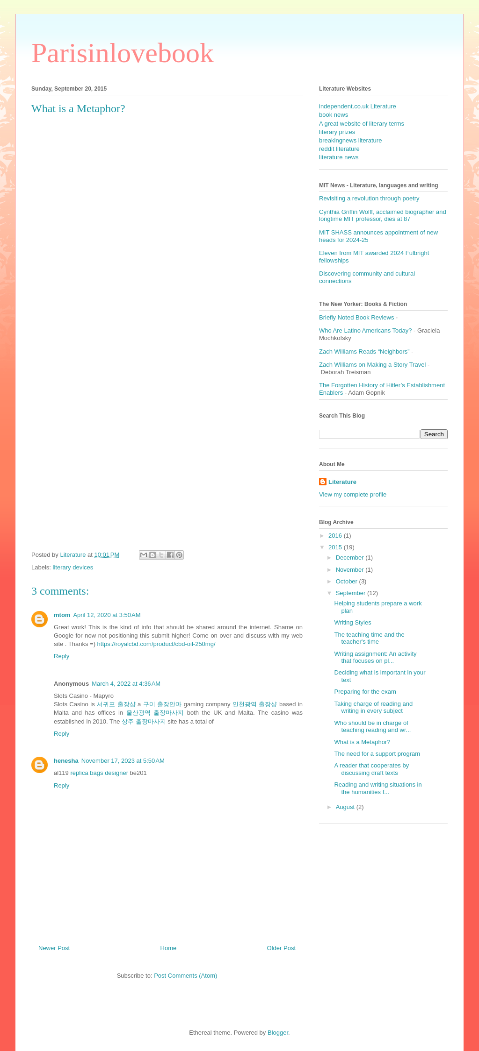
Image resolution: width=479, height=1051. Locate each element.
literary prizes (337, 131)
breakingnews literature (350, 140)
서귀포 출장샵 (116, 704)
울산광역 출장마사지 (155, 712)
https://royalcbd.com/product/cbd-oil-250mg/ (156, 643)
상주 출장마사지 (144, 721)
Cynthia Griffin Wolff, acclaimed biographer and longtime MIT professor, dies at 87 (382, 215)
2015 (336, 547)
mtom (62, 614)
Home (168, 948)
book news (333, 114)
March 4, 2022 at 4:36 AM (126, 683)
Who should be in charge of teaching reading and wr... (372, 726)
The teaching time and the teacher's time (369, 638)
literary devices (73, 567)
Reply (61, 656)
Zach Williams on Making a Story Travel (372, 364)
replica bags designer (99, 772)
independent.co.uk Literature (357, 106)
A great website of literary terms (361, 123)
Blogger (278, 1032)
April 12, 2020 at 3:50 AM (106, 614)
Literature (342, 481)
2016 (336, 535)
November (351, 569)
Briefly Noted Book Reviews (356, 317)
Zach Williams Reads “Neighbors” (364, 351)
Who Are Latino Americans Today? (365, 330)
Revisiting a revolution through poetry (369, 198)
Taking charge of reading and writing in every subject (373, 707)
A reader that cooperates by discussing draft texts (371, 769)
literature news (339, 157)
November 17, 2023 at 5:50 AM (123, 760)
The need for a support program (377, 753)
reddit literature (339, 148)
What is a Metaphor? (362, 742)
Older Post (281, 948)
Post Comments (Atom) (185, 975)
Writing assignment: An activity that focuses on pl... (375, 657)
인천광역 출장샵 (254, 704)
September (351, 593)
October (347, 581)
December (351, 557)
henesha (66, 760)
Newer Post (54, 948)
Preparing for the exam (365, 691)
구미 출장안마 (162, 704)
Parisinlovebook (122, 52)
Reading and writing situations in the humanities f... (377, 788)
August (346, 806)
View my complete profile (352, 494)
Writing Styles (352, 622)
